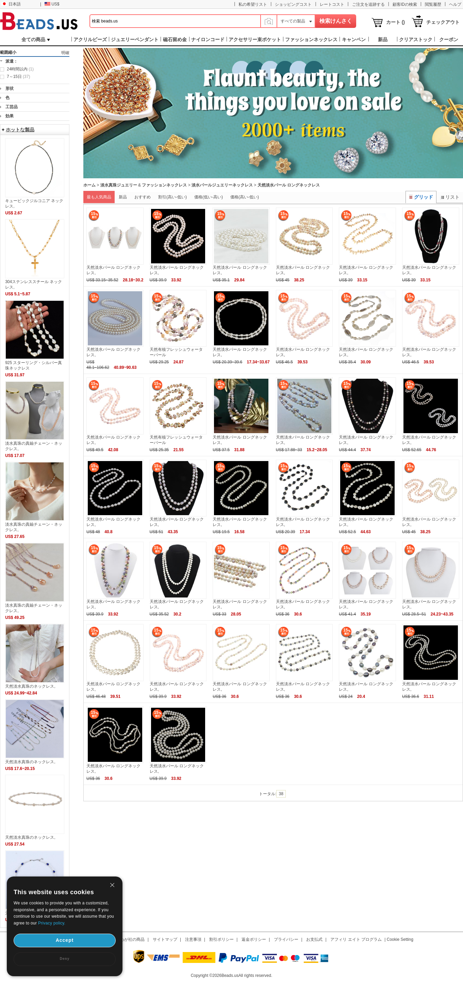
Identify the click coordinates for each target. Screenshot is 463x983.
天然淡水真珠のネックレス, (30, 686)
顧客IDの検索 (405, 4)
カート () (395, 22)
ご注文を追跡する (368, 4)
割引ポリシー (221, 939)
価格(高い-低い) (244, 197)
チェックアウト (443, 22)
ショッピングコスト (293, 4)
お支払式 (314, 939)
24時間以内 (20, 69)
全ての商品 (35, 39)
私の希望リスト (252, 4)
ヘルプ (455, 4)
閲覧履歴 (433, 4)
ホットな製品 (20, 129)
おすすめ (142, 197)
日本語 (11, 4)
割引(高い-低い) (172, 197)
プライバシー (286, 939)
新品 (123, 197)
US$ (52, 4)
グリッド (421, 197)
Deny (64, 959)
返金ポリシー (254, 939)
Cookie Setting (400, 939)
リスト (450, 197)
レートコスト (332, 4)
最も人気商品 (99, 197)
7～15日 (18, 76)
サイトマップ (165, 939)
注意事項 (193, 939)
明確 (65, 52)
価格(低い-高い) (208, 197)
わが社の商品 (132, 939)
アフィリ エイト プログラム (356, 939)
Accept (65, 940)
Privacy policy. (51, 923)
